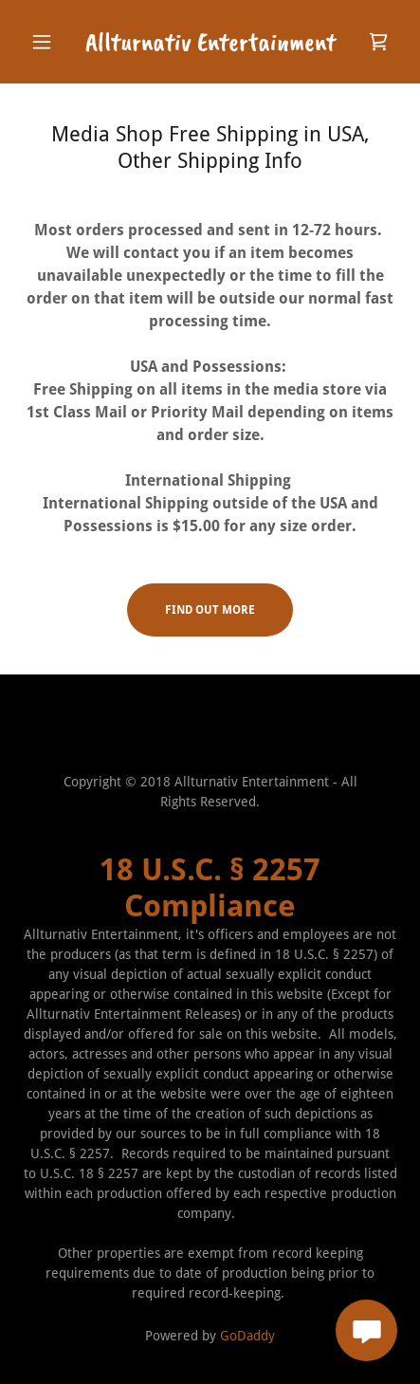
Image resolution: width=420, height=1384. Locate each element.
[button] (51, 42)
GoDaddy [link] (247, 1335)
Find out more (210, 610)
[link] (210, 42)
